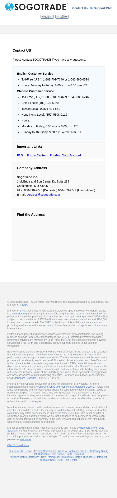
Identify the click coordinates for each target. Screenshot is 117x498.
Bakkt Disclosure (75, 454)
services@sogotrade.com (43, 194)
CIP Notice (58, 454)
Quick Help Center (67, 459)
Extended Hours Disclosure (24, 457)
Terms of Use (47, 459)
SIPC (23, 310)
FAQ (20, 155)
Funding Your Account (65, 155)
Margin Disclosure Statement (91, 457)
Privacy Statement (44, 451)
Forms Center (36, 155)
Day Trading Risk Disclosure (57, 457)
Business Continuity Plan (71, 451)
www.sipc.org (19, 313)
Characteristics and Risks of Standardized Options (66, 386)
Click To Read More (18, 445)
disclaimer (25, 439)
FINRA (24, 304)
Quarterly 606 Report (20, 451)
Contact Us (80, 8)
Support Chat (101, 8)
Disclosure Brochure (24, 378)
